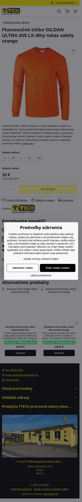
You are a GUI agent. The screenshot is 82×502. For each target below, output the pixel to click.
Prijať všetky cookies (58, 268)
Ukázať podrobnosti (41, 275)
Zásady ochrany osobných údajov (41, 259)
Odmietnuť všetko (22, 268)
